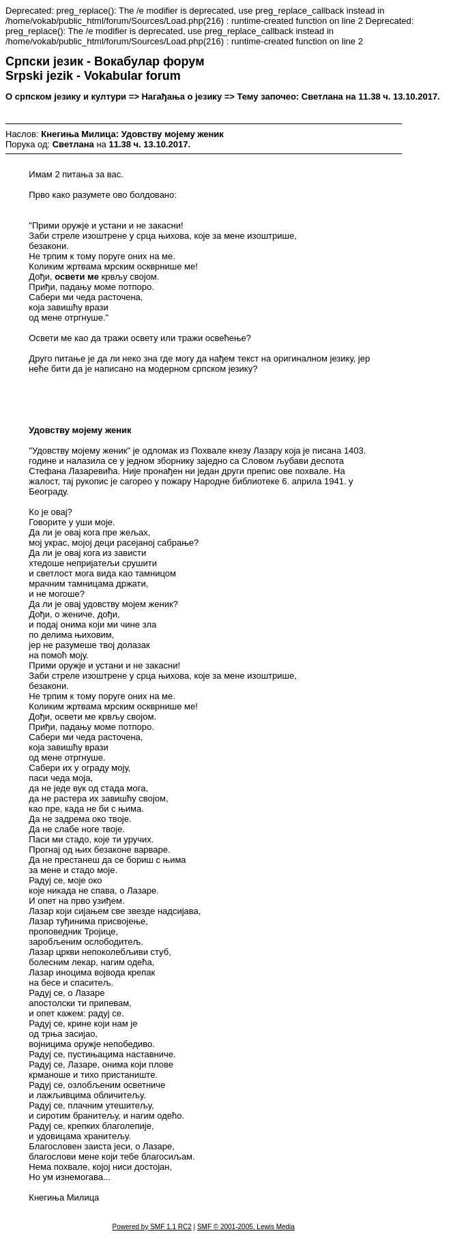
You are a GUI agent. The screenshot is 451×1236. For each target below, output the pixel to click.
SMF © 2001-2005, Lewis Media (246, 1227)
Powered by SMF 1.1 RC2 (152, 1227)
